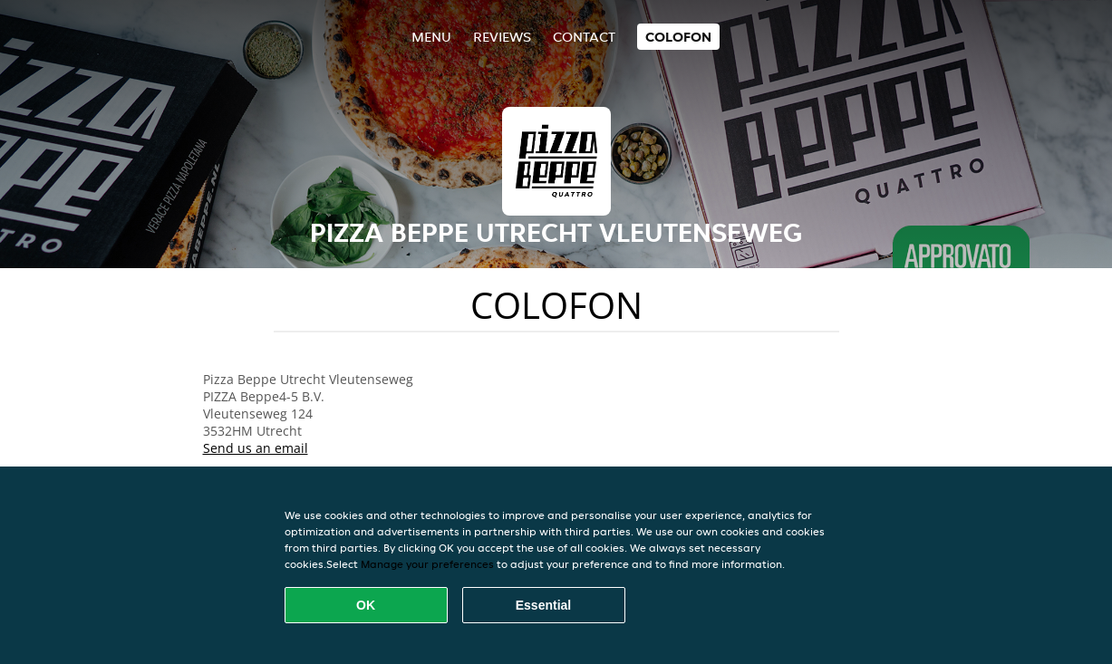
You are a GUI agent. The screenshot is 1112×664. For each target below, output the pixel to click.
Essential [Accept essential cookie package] (543, 605)
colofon (678, 36)
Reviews (502, 36)
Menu (431, 36)
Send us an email (255, 448)
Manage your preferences (427, 564)
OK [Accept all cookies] (365, 605)
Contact (584, 36)
